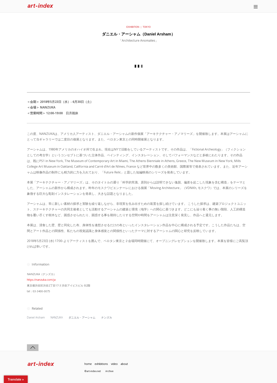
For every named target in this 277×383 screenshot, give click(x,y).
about (125, 363)
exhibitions (102, 363)
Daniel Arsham (36, 317)
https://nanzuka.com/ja (41, 279)
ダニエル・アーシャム (82, 317)
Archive (109, 371)
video (115, 363)
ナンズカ (107, 317)
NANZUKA (57, 317)
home (88, 363)
